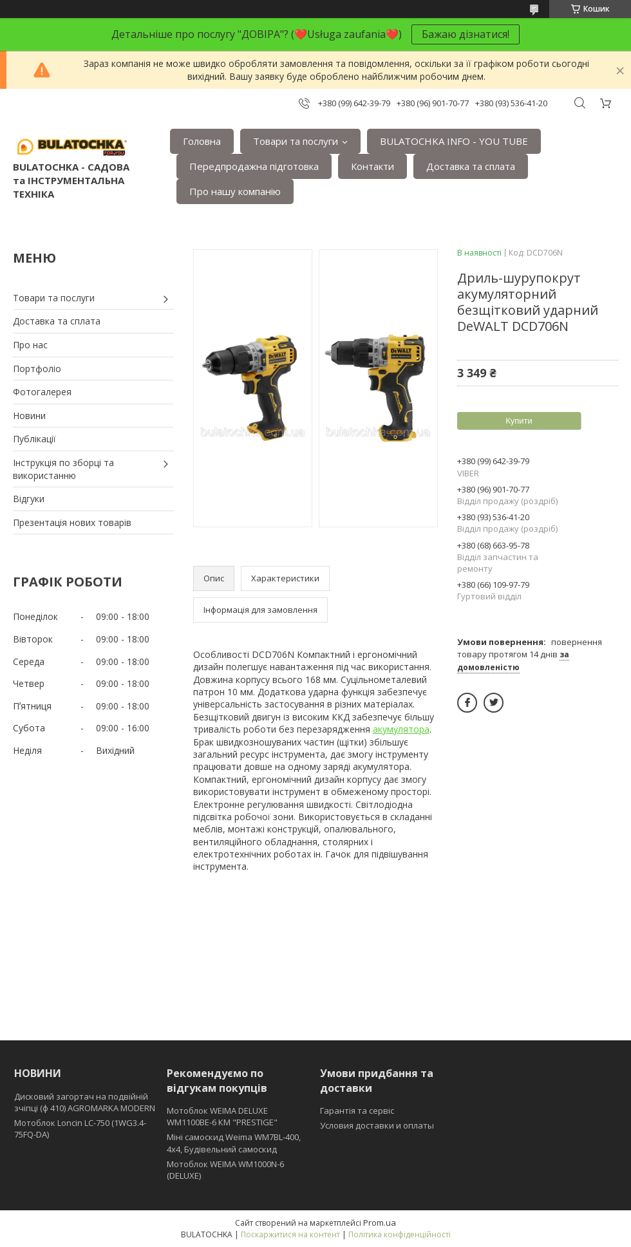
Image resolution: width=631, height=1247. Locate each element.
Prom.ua (379, 1222)
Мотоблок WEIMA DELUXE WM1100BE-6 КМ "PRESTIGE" (222, 1116)
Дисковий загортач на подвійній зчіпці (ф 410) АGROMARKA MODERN (84, 1102)
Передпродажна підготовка (254, 166)
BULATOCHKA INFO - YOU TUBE (454, 141)
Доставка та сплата (470, 166)
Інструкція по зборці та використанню (63, 469)
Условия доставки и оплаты (377, 1125)
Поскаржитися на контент (290, 1234)
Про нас (30, 345)
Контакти (372, 166)
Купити (518, 421)
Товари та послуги (295, 141)
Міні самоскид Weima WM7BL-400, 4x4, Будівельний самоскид (234, 1142)
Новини (29, 415)
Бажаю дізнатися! (465, 34)
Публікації (34, 439)
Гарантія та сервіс (357, 1110)
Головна (202, 141)
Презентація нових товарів (72, 522)
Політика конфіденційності (399, 1234)
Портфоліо (37, 368)
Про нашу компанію (235, 191)
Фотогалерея (42, 392)
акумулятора (401, 729)
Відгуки (28, 498)
